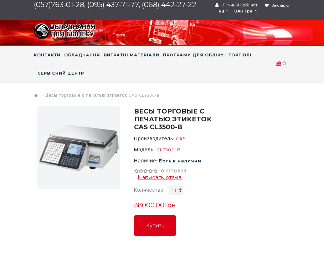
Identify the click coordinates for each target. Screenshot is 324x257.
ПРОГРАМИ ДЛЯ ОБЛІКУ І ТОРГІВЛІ (207, 54)
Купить (155, 225)
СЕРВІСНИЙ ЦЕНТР (60, 73)
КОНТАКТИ (47, 54)
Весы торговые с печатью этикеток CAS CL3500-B (102, 95)
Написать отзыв (160, 177)
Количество (149, 190)
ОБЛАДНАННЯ (82, 54)
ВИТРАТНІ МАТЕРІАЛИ (131, 54)
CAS (181, 139)
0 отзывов (173, 171)
